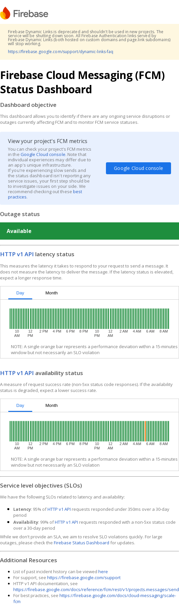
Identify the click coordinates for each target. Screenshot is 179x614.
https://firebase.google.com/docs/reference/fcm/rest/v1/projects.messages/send (96, 589)
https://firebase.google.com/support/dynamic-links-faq (60, 51)
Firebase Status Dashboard (81, 543)
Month (51, 292)
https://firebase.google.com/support (84, 577)
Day (20, 292)
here (103, 572)
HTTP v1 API (17, 254)
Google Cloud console (43, 154)
